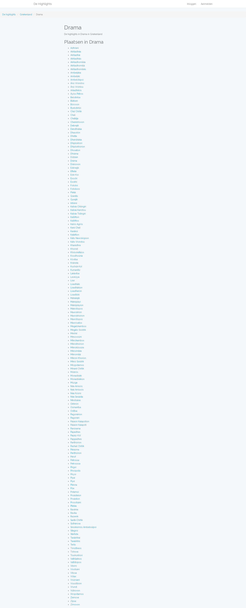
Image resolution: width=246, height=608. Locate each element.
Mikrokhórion (77, 344)
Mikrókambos (77, 340)
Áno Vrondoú (77, 83)
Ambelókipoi (76, 79)
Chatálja (74, 118)
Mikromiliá (75, 354)
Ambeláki (75, 76)
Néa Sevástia (76, 396)
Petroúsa (74, 460)
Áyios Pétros (76, 93)
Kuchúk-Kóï (76, 266)
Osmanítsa (75, 407)
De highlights (9, 14)
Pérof (73, 456)
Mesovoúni (76, 337)
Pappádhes (76, 439)
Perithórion (75, 453)
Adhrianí (74, 48)
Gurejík (74, 199)
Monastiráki (76, 375)
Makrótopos (76, 308)
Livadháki (75, 284)
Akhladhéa (75, 51)
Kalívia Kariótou (78, 210)
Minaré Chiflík (77, 368)
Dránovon (75, 164)
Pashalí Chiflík (77, 446)
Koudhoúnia (76, 256)
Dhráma (74, 153)
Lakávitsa (74, 273)
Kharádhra (75, 245)
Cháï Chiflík (76, 111)
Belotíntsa (75, 97)
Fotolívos (75, 189)
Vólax (73, 576)
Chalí (72, 115)
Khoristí (74, 249)
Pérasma (74, 449)
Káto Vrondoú (77, 242)
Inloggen (191, 4)
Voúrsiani (75, 580)
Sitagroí (74, 530)
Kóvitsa (74, 259)
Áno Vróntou (76, 87)
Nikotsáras (75, 400)
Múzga (73, 382)
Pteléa (73, 506)
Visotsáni (75, 569)
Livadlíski (75, 294)
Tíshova (74, 551)
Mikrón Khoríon (78, 358)
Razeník (74, 516)
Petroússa (75, 463)
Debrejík (74, 125)
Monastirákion (77, 379)
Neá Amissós (77, 389)
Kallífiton (74, 217)
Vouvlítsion (76, 583)
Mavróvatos (76, 323)
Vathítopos (75, 562)
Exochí (73, 178)
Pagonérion (76, 414)
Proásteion (75, 495)
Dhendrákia (76, 139)
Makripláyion (76, 305)
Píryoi (73, 474)
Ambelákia (75, 72)
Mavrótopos (76, 319)
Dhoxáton (75, 150)
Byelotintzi (75, 108)
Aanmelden (206, 4)
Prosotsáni (75, 502)
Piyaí (72, 477)
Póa (72, 488)
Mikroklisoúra (77, 347)
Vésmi (73, 566)
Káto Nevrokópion (79, 238)
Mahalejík (75, 298)
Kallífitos (74, 220)
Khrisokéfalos (77, 252)
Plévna (73, 485)
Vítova (73, 573)
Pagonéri (74, 418)
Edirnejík (74, 168)
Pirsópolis (75, 470)
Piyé (72, 481)
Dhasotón (75, 132)
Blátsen (74, 101)
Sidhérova (75, 523)
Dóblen (74, 157)
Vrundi (73, 587)
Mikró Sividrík (77, 361)
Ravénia (74, 509)
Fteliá (73, 192)
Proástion (75, 499)
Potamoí (74, 492)
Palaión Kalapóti (78, 425)
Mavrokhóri (76, 312)
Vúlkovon (75, 590)
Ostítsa (73, 411)
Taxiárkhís (75, 541)
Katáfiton (74, 234)
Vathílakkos (76, 559)
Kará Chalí (75, 227)
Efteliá (73, 171)
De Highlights (43, 4)
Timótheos (75, 548)
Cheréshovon (77, 122)
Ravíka (73, 513)
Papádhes (75, 432)
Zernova (74, 597)
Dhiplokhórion (77, 146)
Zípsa (73, 601)
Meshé (73, 333)
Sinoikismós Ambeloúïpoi (83, 527)
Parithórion (75, 442)
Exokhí (73, 182)
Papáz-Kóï (75, 435)
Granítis (74, 196)
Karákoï (74, 231)
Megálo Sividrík (78, 330)
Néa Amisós (76, 386)
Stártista (74, 534)
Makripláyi (75, 301)
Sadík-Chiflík (76, 520)
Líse (72, 280)
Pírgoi (73, 467)
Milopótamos (77, 365)
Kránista (74, 263)
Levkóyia (74, 277)
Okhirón (74, 404)
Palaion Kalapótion (79, 421)
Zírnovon (75, 604)
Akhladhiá (75, 55)
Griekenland (26, 14)
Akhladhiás (75, 58)
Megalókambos (78, 326)
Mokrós (74, 372)
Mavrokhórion (77, 315)
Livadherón (76, 291)
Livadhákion (76, 287)
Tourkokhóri (76, 555)
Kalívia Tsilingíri (78, 213)
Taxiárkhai (75, 537)
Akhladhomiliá (77, 65)
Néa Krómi (75, 393)
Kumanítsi (75, 270)
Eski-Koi (74, 175)
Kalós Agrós (76, 224)
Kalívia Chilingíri (78, 206)
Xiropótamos (77, 594)
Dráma (73, 161)
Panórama (75, 428)
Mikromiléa (76, 351)
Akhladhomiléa (78, 62)
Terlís (73, 544)
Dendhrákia (76, 129)
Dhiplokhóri (76, 143)
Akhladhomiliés (78, 69)
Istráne (73, 203)
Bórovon (74, 104)
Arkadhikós (76, 90)
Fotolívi (74, 185)
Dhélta (73, 136)
